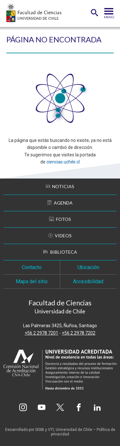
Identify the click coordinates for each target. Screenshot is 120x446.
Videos (60, 235)
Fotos (60, 219)
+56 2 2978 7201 (41, 333)
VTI (51, 429)
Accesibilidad (88, 281)
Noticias (60, 186)
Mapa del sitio (32, 281)
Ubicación (88, 267)
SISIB (39, 429)
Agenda (60, 203)
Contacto (32, 267)
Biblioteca (60, 252)
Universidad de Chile (74, 429)
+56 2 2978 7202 (78, 333)
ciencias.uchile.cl (63, 161)
